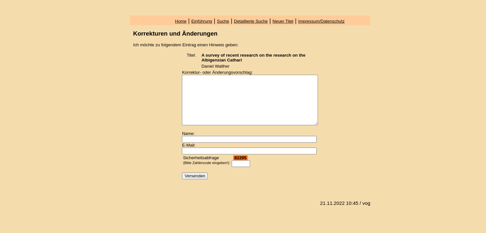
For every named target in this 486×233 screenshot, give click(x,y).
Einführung (201, 21)
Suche (223, 21)
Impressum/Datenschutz (321, 21)
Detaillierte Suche (251, 21)
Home (181, 21)
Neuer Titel (282, 21)
